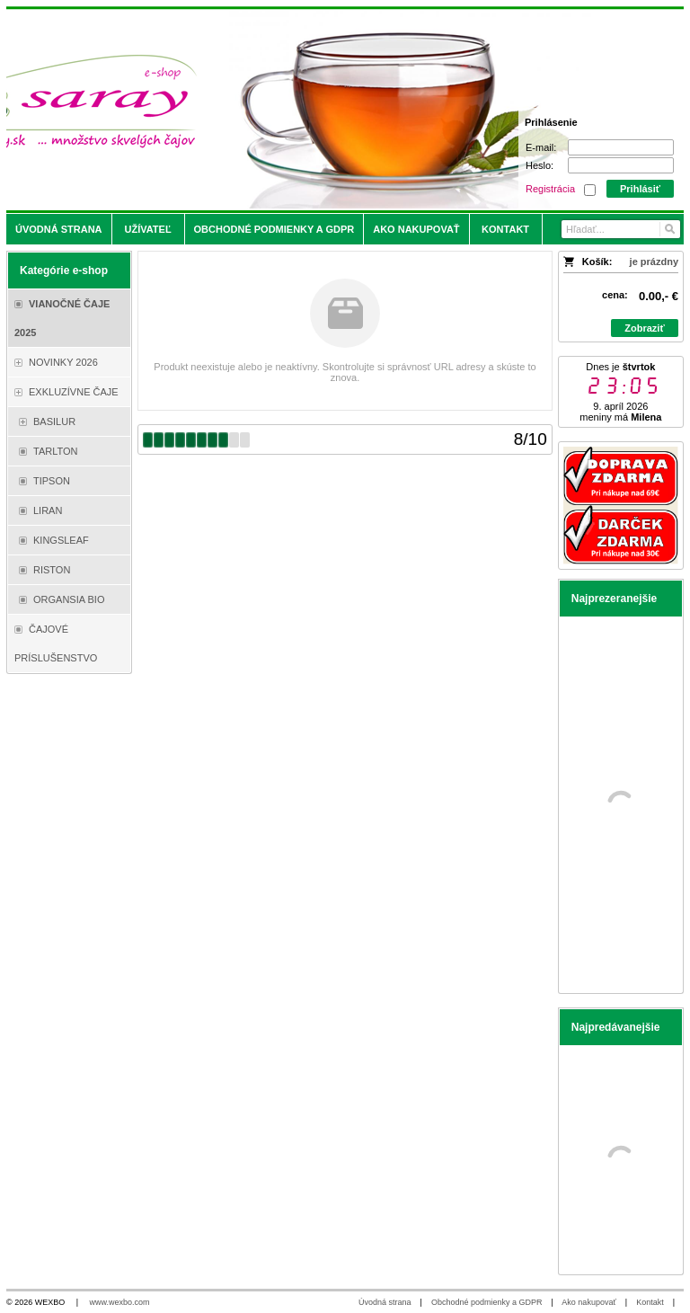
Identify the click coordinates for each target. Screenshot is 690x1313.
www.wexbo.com (120, 1302)
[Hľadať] (669, 229)
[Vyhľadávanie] (621, 229)
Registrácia (550, 188)
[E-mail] (621, 147)
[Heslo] (621, 165)
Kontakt (650, 1302)
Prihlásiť (640, 188)
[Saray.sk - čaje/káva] (261, 109)
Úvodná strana (384, 1302)
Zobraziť (644, 328)
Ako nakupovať (588, 1302)
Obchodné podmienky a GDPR (487, 1302)
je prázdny (654, 261)
